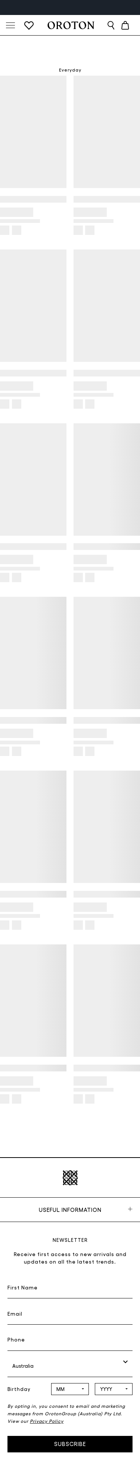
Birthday (19, 1389)
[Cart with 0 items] (125, 25)
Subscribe (70, 1443)
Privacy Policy (46, 1421)
